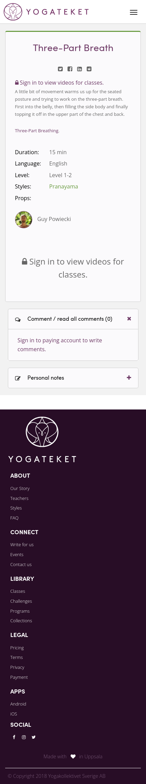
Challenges (21, 601)
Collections (21, 620)
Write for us (22, 544)
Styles (16, 508)
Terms (16, 657)
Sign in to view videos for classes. (59, 82)
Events (16, 554)
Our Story (19, 488)
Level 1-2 (60, 175)
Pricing (17, 648)
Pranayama (63, 186)
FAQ (14, 518)
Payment (19, 677)
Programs (20, 611)
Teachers (19, 498)
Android (18, 704)
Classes (17, 591)
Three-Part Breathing (37, 130)
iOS (13, 714)
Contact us (21, 564)
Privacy (17, 667)
